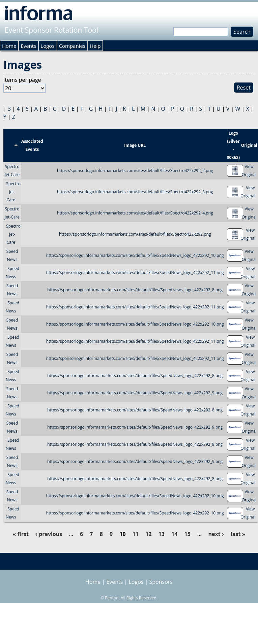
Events (28, 45)
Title (12, 145)
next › (216, 534)
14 (174, 534)
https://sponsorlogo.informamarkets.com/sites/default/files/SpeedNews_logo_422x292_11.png (135, 272)
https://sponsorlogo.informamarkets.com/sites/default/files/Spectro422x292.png (135, 234)
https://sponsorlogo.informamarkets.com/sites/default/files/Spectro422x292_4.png (135, 213)
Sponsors (161, 581)
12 (148, 534)
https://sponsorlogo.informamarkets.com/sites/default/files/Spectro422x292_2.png (135, 170)
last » (238, 534)
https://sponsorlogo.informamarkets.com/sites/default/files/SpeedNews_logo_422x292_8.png (135, 290)
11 (136, 534)
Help (95, 45)
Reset (244, 87)
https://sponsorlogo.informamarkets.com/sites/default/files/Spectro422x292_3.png (135, 192)
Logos (47, 45)
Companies (72, 45)
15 (187, 534)
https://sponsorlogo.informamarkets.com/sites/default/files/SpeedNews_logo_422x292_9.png (135, 393)
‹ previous (48, 534)
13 (162, 534)
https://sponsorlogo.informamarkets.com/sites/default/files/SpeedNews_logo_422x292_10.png (135, 255)
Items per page (22, 79)
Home (9, 45)
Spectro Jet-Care (13, 192)
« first (21, 534)
